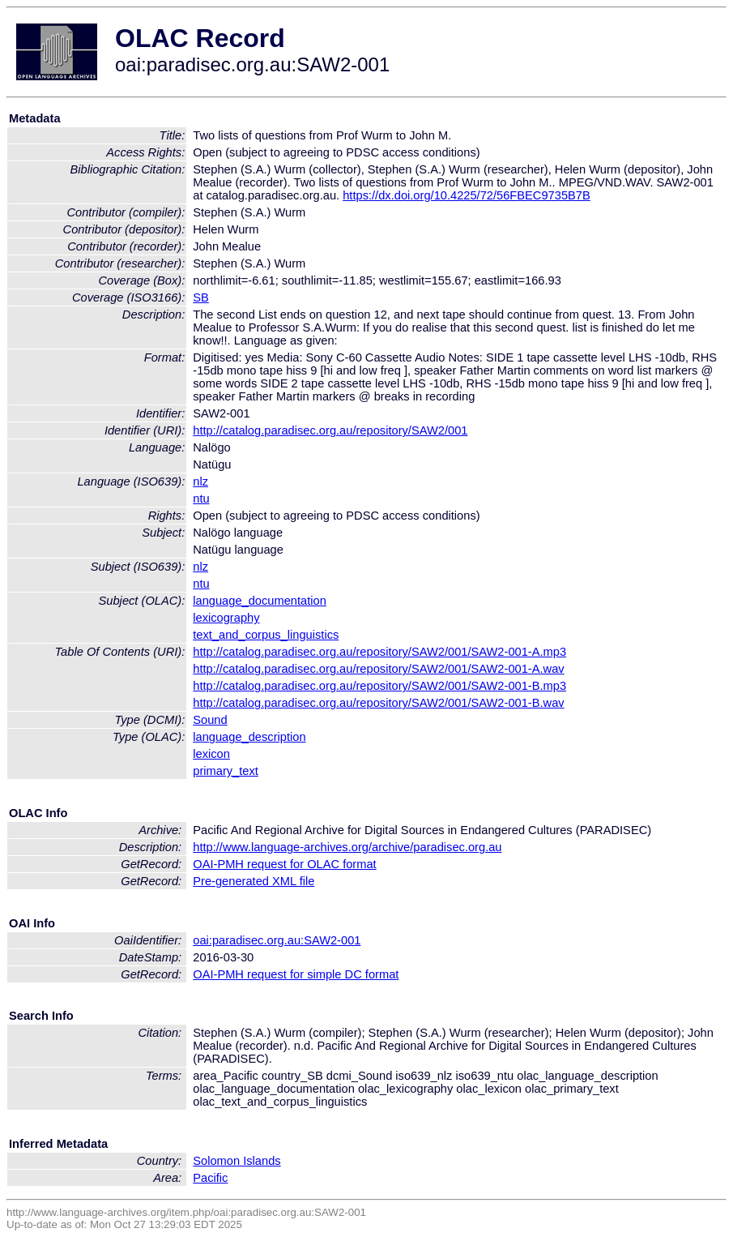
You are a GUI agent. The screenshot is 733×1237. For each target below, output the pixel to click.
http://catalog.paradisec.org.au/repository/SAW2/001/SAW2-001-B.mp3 (379, 685)
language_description (249, 736)
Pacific (210, 1177)
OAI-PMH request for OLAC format (284, 864)
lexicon (211, 753)
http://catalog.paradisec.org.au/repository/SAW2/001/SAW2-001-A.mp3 (379, 651)
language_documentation (259, 600)
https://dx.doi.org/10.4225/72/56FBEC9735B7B (466, 195)
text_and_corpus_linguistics (266, 634)
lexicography (226, 617)
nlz (200, 481)
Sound (210, 719)
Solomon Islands (236, 1160)
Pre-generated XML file (253, 881)
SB (201, 297)
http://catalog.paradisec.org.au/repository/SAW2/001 (330, 430)
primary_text (225, 770)
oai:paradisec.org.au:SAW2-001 (276, 940)
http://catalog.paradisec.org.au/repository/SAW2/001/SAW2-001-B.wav (378, 702)
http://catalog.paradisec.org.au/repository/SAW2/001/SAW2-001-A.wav (378, 668)
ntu (201, 498)
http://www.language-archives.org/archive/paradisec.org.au (347, 847)
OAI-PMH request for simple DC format (295, 974)
